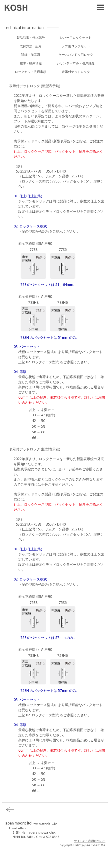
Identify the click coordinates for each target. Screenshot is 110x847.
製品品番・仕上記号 (31, 37)
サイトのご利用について (89, 841)
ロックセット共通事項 (30, 71)
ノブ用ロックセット (76, 46)
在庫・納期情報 (31, 63)
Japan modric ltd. (31, 823)
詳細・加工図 (30, 54)
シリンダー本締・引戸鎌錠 (76, 63)
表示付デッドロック (76, 71)
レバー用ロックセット (75, 37)
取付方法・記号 (31, 46)
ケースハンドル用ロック (76, 54)
